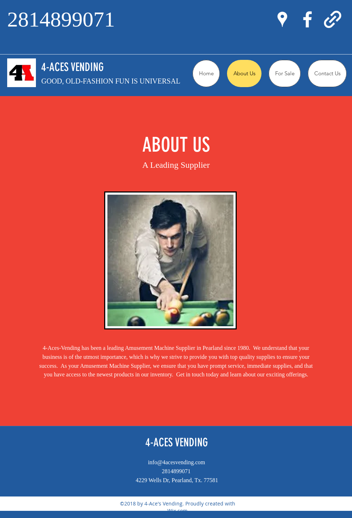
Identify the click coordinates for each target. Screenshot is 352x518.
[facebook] (307, 19)
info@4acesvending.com (176, 462)
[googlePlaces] (282, 19)
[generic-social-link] (332, 19)
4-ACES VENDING (72, 67)
